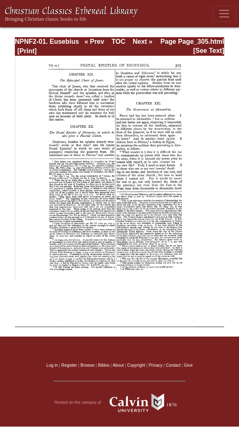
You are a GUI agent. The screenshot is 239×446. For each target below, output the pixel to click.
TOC (118, 41)
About (118, 365)
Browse (87, 365)
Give (188, 365)
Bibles (104, 365)
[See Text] (208, 50)
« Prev (94, 41)
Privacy (156, 365)
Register (69, 365)
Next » (142, 41)
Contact (173, 365)
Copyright (136, 365)
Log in (52, 365)
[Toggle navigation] (224, 13)
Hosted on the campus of (119, 402)
